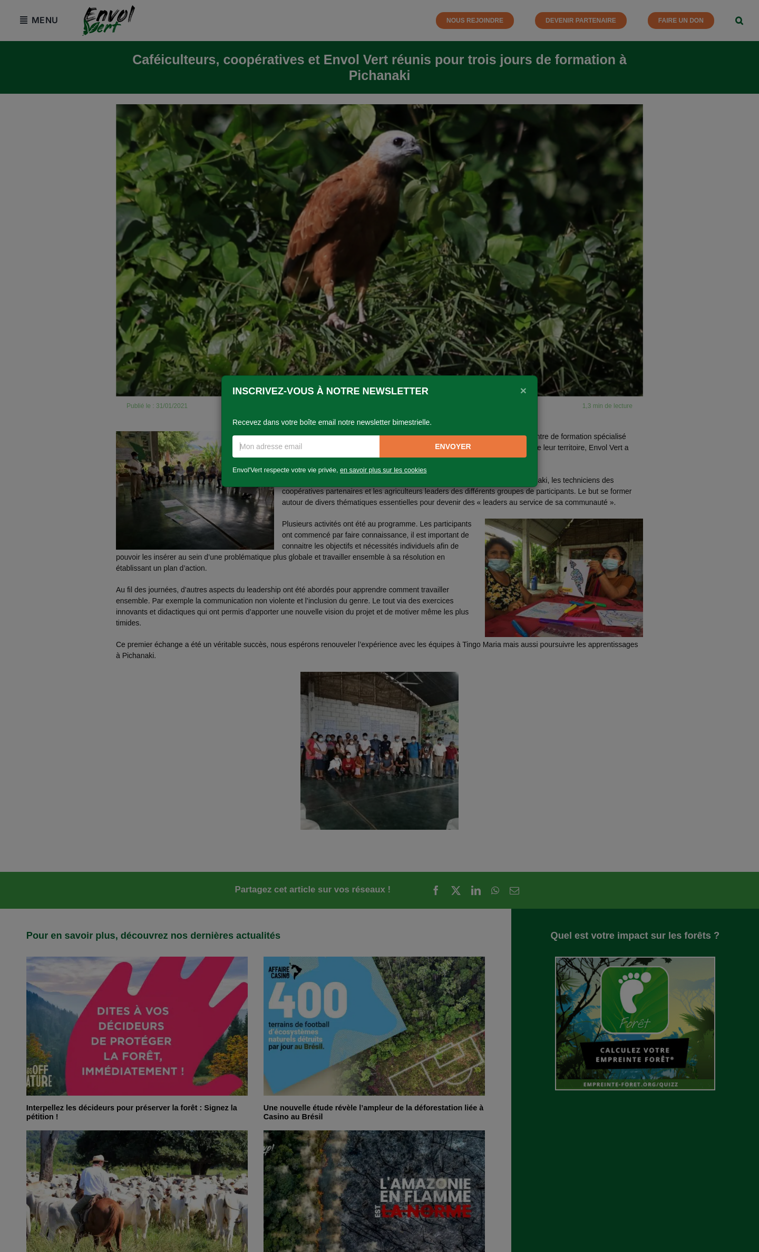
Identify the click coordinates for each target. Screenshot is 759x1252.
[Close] (523, 390)
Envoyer (453, 446)
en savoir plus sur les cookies (383, 470)
